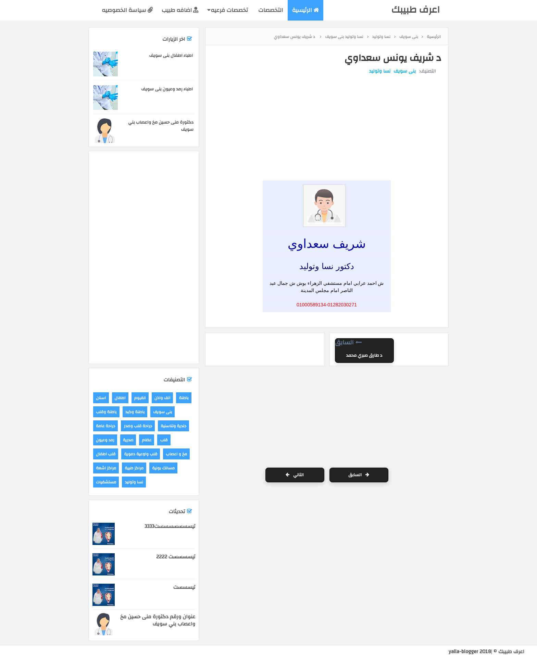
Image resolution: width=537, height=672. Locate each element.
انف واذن (162, 398)
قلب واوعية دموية (140, 454)
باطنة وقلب (106, 412)
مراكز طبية (134, 468)
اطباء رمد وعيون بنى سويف (167, 89)
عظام (146, 440)
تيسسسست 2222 (175, 556)
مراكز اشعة (106, 468)
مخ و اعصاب (176, 454)
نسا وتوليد (380, 71)
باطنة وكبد (135, 412)
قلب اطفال (105, 454)
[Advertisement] (325, 100)
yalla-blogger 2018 (470, 651)
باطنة (183, 398)
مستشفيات (106, 482)
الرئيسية (305, 10)
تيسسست (184, 587)
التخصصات (270, 10)
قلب (163, 440)
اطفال (120, 398)
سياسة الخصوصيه (127, 10)
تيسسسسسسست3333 (170, 526)
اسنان (101, 398)
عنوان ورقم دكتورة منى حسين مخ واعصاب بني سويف (157, 620)
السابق (358, 475)
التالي (295, 475)
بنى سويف (405, 71)
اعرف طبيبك (415, 9)
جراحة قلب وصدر (138, 426)
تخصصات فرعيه (227, 10)
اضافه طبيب (180, 10)
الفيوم (140, 398)
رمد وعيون (105, 440)
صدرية (128, 440)
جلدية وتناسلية (173, 426)
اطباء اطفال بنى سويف (171, 55)
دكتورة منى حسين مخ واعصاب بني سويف (160, 126)
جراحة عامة (105, 426)
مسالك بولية (163, 468)
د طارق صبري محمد (364, 355)
